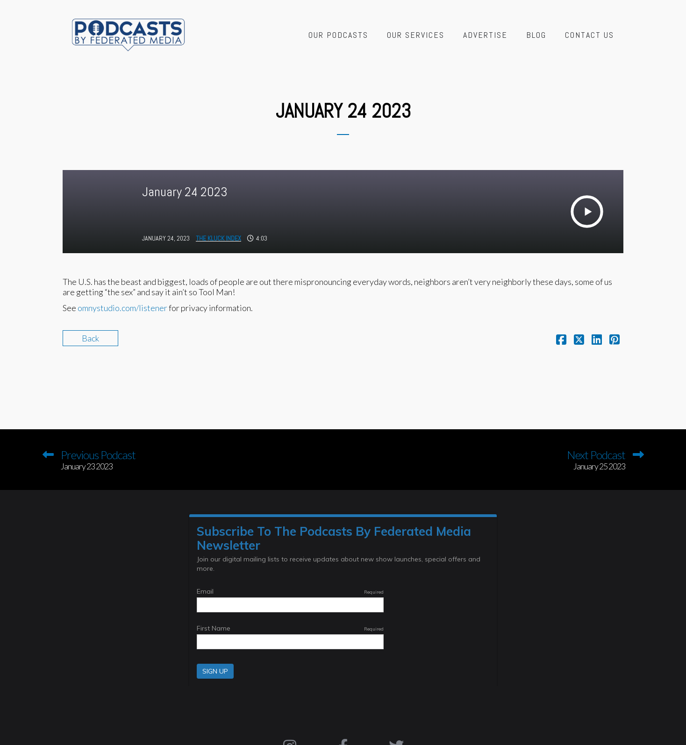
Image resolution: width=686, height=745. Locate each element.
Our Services (415, 34)
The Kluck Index (218, 238)
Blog (536, 34)
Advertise (485, 34)
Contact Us (589, 34)
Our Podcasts (338, 34)
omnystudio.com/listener (122, 308)
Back (90, 338)
